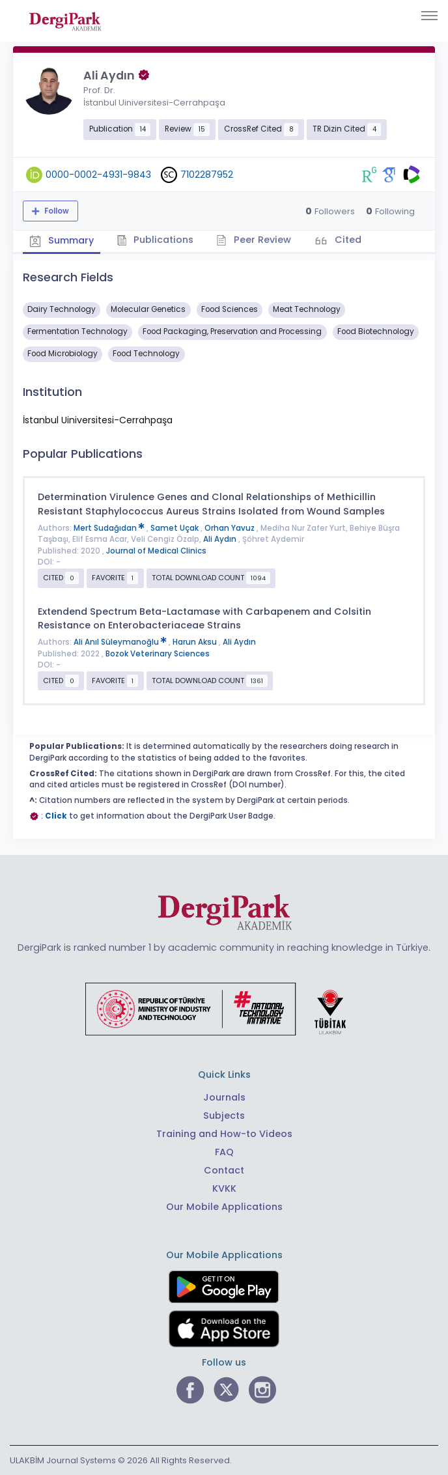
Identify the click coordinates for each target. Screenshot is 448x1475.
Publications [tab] (155, 239)
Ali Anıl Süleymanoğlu (121, 642)
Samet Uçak (175, 528)
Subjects (224, 1115)
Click (56, 816)
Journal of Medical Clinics (156, 551)
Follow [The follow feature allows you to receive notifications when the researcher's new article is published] (55, 211)
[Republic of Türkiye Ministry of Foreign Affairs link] (224, 1008)
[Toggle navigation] (429, 15)
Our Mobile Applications (224, 1206)
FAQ (224, 1152)
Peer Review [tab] (253, 239)
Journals (224, 1097)
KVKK (224, 1188)
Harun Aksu (196, 642)
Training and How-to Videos (224, 1133)
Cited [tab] (346, 239)
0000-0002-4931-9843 (98, 174)
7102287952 (206, 174)
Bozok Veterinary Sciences (157, 654)
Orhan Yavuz (230, 528)
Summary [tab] (61, 240)
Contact (224, 1170)
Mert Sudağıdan (110, 528)
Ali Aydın (220, 539)
